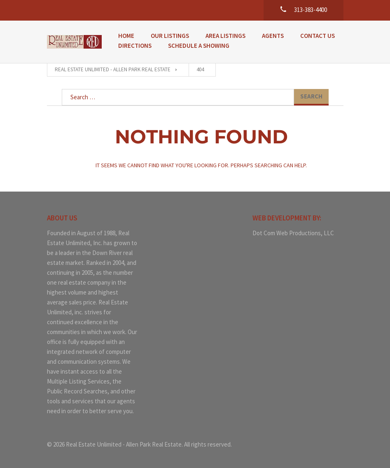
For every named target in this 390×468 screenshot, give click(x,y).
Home (126, 36)
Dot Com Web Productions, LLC (293, 233)
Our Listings (170, 36)
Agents (273, 36)
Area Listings (225, 36)
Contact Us (317, 36)
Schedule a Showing (198, 45)
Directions (135, 45)
